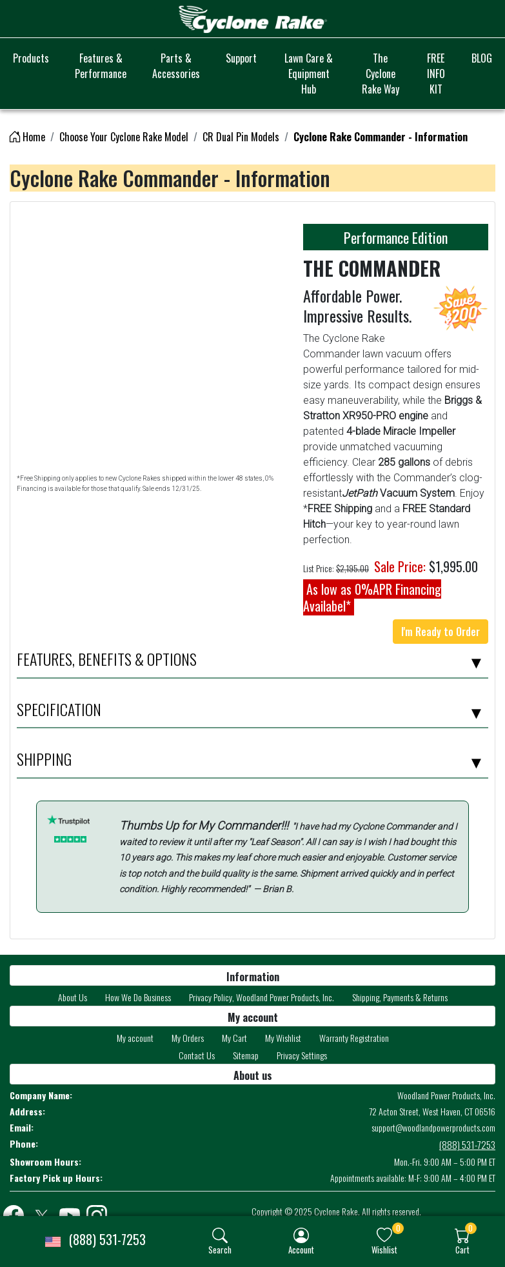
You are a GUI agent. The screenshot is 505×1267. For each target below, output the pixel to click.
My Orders (188, 1037)
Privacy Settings (302, 1055)
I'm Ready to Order (440, 631)
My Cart (234, 1037)
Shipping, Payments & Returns (400, 997)
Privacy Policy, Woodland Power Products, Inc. (261, 997)
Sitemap (246, 1055)
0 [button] (398, 1227)
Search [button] (220, 1249)
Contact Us (197, 1055)
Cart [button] (462, 1249)
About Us (72, 997)
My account (135, 1037)
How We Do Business (138, 997)
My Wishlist (283, 1037)
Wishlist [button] (384, 1249)
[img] (220, 1235)
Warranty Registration (354, 1037)
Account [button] (301, 1249)
